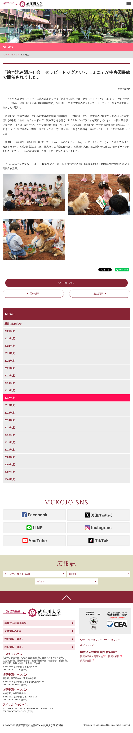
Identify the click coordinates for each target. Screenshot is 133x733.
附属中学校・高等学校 (91, 656)
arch (41, 581)
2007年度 (10, 472)
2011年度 (10, 442)
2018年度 (10, 390)
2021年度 (10, 368)
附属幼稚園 (113, 656)
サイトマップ (87, 645)
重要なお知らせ (13, 323)
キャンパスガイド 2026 (17, 573)
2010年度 (10, 449)
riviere (72, 573)
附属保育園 (85, 660)
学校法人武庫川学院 (15, 623)
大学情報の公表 (13, 631)
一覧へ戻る (68, 282)
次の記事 (98, 293)
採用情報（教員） (14, 639)
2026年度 (10, 331)
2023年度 (10, 353)
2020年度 (10, 375)
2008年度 (10, 464)
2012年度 (10, 435)
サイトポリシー (112, 640)
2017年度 (10, 397)
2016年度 (10, 405)
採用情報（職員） (14, 647)
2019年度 (10, 383)
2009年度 (10, 457)
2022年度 (10, 360)
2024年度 (10, 345)
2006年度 (10, 479)
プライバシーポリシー (91, 640)
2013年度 (10, 427)
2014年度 (10, 420)
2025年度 (10, 338)
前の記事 (34, 293)
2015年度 (10, 412)
